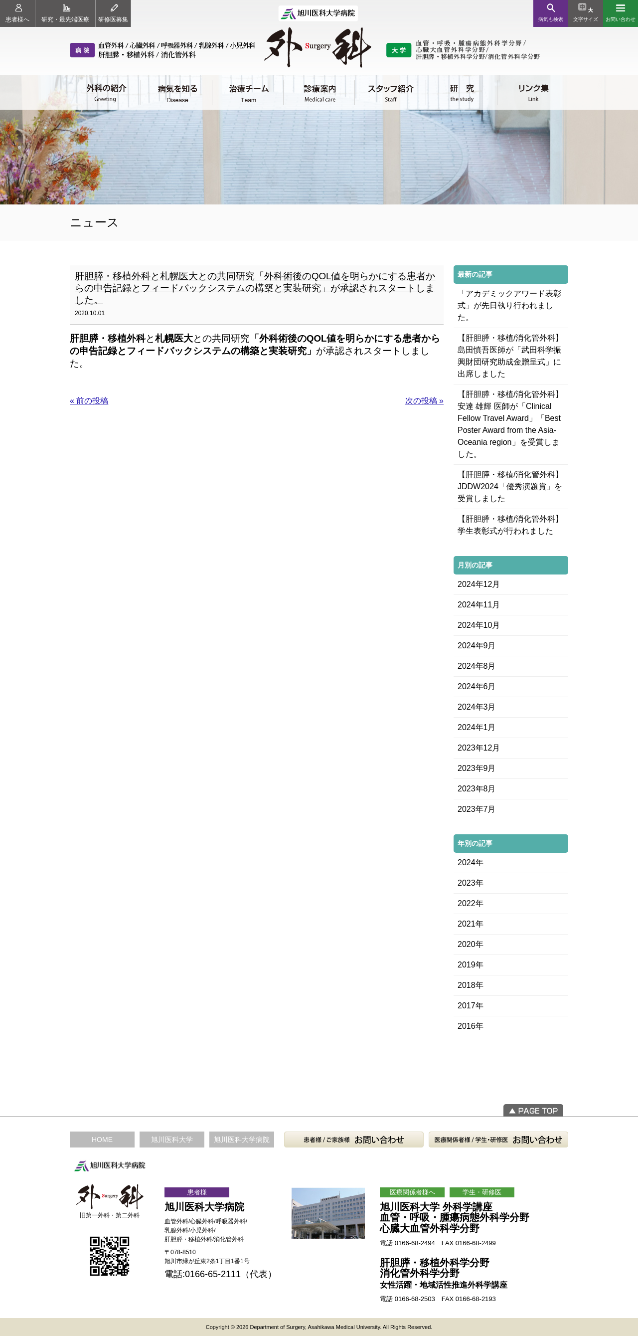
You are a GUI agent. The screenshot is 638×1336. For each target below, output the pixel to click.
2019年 (470, 964)
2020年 (470, 944)
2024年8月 (477, 666)
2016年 (470, 1026)
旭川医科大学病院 (242, 1140)
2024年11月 (479, 604)
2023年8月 (477, 788)
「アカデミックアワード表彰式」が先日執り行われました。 (509, 305)
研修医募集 (113, 13)
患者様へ (17, 13)
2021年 (470, 924)
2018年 (470, 985)
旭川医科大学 (172, 1140)
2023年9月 (477, 768)
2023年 (470, 883)
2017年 (470, 1005)
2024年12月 (479, 584)
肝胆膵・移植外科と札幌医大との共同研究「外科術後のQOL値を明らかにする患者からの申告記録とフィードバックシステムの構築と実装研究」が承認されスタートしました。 (255, 288)
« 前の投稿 (89, 400)
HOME (102, 1140)
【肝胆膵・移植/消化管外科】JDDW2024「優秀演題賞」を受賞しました (510, 486)
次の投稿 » (424, 400)
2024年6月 (477, 686)
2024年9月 (477, 645)
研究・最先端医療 (65, 13)
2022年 (470, 903)
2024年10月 (479, 625)
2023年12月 (479, 748)
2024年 (470, 862)
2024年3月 (477, 707)
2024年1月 (477, 727)
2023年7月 (477, 809)
